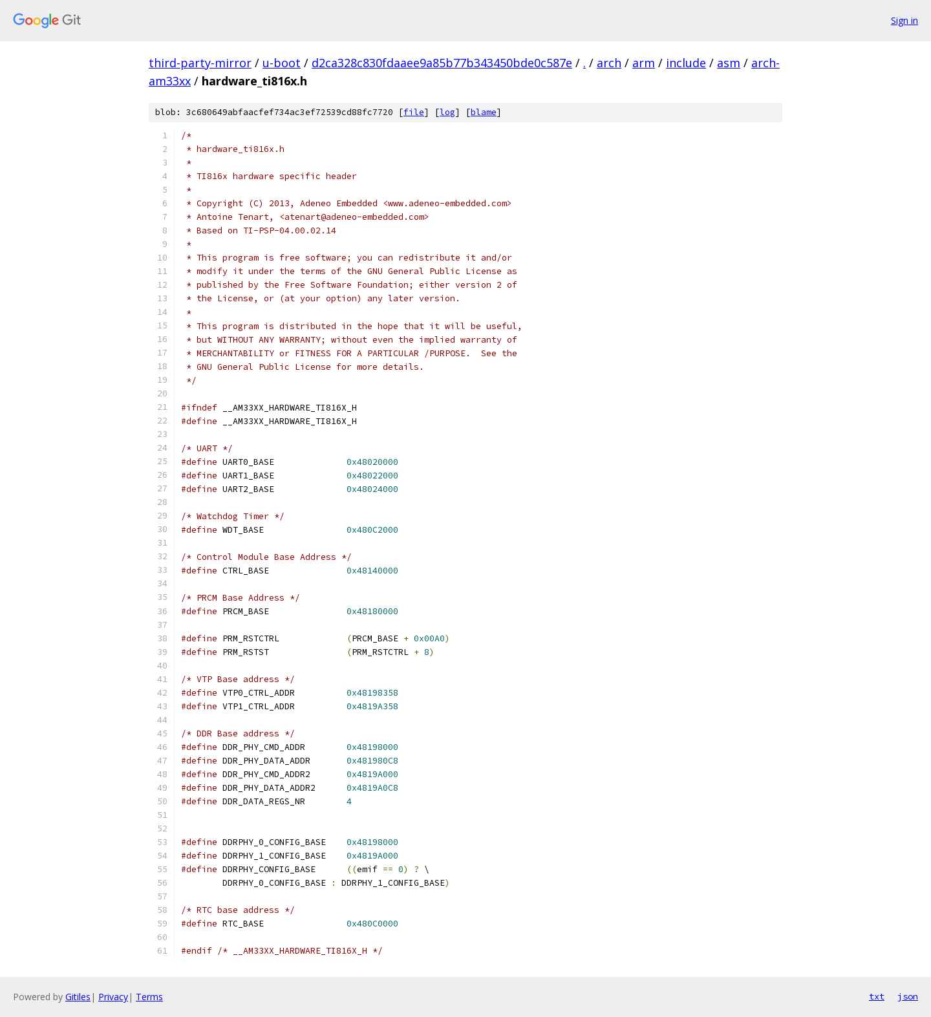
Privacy (113, 996)
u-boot (281, 62)
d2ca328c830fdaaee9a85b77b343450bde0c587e (442, 62)
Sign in (904, 20)
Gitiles (78, 996)
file (413, 112)
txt (876, 996)
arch (609, 62)
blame (484, 112)
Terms (149, 996)
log (447, 112)
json (907, 996)
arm (643, 62)
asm (728, 62)
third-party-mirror (200, 62)
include (686, 62)
